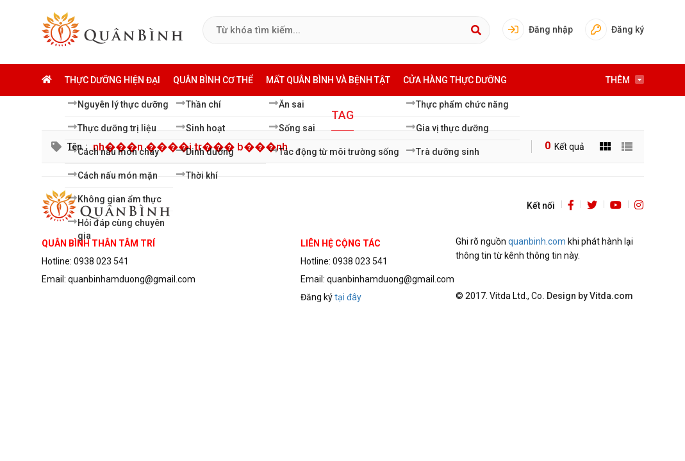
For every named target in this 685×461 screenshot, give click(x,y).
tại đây (347, 297)
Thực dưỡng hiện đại (112, 80)
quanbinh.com (537, 241)
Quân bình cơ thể (213, 80)
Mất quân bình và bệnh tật (328, 80)
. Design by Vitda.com (587, 296)
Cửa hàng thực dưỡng (455, 80)
